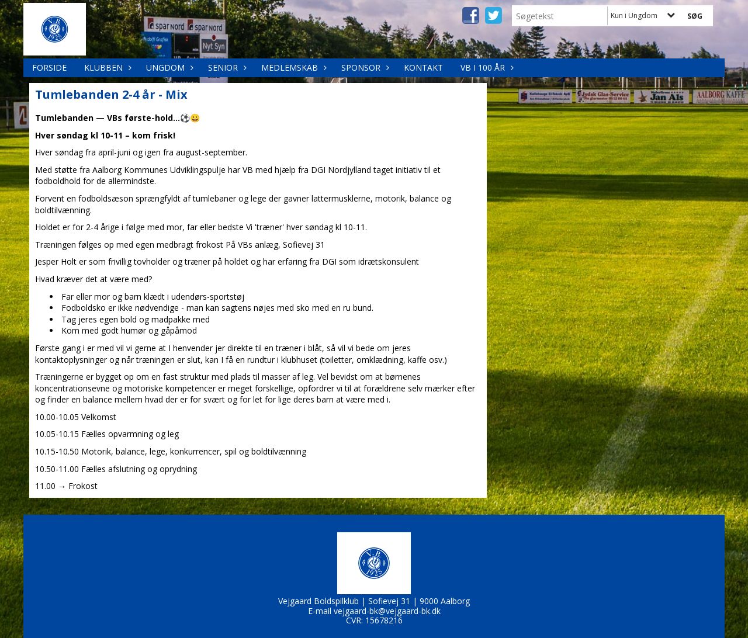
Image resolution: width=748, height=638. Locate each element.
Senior (226, 67)
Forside (49, 67)
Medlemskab (292, 67)
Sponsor (363, 67)
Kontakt (423, 67)
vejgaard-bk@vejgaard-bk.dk (387, 610)
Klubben (106, 67)
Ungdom (168, 67)
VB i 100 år (485, 67)
